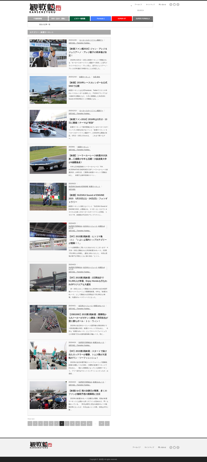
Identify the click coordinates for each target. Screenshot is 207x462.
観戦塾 (101, 459)
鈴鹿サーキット (84, 77)
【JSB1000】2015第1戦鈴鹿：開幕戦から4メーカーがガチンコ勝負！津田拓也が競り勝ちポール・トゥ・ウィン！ (88, 317)
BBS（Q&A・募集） (58, 19)
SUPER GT (122, 19)
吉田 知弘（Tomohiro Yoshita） (80, 43)
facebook (178, 4)
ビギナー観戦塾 (79, 19)
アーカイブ (138, 4)
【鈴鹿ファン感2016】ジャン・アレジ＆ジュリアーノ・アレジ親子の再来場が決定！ (88, 52)
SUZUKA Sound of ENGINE (78, 186)
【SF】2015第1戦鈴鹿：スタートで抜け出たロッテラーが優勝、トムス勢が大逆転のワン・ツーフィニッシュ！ (88, 354)
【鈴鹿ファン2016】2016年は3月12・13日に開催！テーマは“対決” (88, 121)
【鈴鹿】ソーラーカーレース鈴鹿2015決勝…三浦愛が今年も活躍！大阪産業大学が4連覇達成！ (88, 158)
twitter (174, 4)
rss (170, 4)
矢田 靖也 (96, 77)
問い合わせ (162, 4)
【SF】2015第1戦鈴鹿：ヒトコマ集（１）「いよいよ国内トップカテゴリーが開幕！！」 (88, 239)
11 (89, 423)
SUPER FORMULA (143, 19)
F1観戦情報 (38, 19)
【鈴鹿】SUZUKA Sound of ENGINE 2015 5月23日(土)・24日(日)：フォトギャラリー (88, 198)
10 (83, 423)
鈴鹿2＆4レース (99, 306)
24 (101, 423)
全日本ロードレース (90, 226)
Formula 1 (101, 19)
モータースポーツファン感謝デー (91, 40)
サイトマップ (150, 4)
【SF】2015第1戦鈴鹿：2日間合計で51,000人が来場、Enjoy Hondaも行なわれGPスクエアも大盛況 (88, 281)
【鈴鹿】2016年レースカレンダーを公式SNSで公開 (88, 84)
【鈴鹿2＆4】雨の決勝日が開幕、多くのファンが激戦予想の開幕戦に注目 (88, 392)
